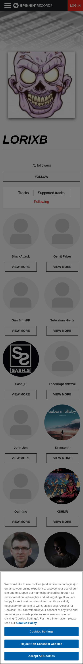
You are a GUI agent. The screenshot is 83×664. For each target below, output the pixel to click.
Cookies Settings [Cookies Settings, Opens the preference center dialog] (42, 631)
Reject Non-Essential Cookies (41, 643)
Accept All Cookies (41, 656)
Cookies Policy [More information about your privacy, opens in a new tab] (26, 623)
